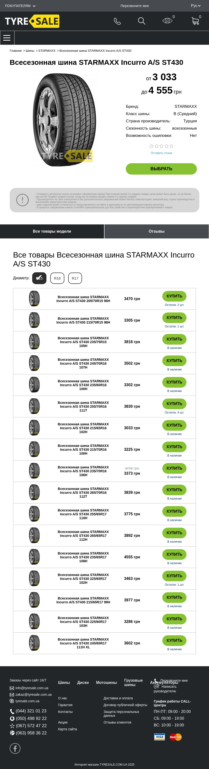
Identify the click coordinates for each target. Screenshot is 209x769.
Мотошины (106, 682)
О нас (62, 698)
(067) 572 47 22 (28, 725)
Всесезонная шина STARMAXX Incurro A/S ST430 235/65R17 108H (83, 557)
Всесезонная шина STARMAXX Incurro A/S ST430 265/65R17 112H (83, 535)
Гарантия (65, 705)
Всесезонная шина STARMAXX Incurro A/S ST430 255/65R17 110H (83, 514)
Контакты (65, 712)
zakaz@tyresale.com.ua (33, 694)
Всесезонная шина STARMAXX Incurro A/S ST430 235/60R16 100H (83, 385)
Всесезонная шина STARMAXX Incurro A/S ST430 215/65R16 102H (83, 428)
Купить (174, 296)
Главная (16, 50)
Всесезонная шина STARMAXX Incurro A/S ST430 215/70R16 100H (83, 449)
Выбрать (161, 168)
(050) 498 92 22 (28, 718)
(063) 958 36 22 (28, 733)
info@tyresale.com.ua (31, 688)
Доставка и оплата (118, 698)
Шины (30, 50)
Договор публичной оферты (125, 705)
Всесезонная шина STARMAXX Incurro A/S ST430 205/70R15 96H (83, 299)
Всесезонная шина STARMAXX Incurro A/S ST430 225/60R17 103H (83, 622)
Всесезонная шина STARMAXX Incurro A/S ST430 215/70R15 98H (83, 320)
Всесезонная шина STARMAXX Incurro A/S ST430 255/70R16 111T (83, 406)
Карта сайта (67, 729)
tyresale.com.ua (27, 701)
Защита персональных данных (121, 713)
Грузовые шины (133, 682)
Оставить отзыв (161, 153)
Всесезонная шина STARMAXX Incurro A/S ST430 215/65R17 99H (83, 600)
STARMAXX (47, 50)
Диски (83, 682)
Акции (62, 722)
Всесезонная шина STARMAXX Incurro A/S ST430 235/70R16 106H (83, 471)
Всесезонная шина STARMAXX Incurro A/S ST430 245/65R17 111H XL (83, 643)
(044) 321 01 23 (28, 711)
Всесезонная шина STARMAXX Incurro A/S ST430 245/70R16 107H (83, 363)
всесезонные (184, 128)
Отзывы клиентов (117, 722)
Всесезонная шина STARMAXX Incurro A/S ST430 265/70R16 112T (83, 492)
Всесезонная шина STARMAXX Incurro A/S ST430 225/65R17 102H (83, 578)
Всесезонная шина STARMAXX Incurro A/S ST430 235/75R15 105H (83, 342)
